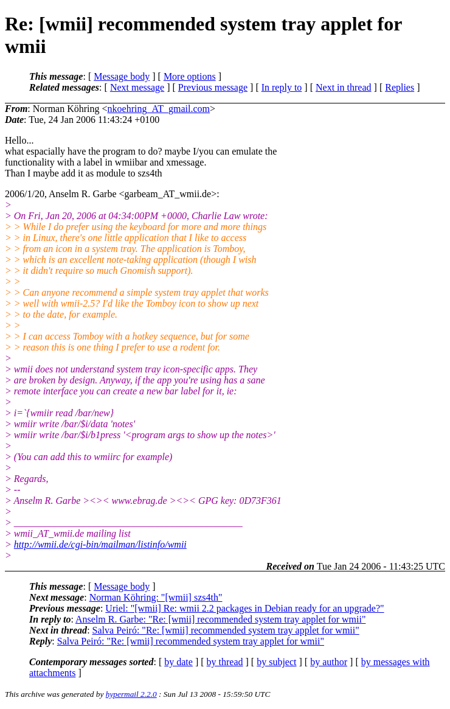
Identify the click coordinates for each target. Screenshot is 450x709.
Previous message (213, 87)
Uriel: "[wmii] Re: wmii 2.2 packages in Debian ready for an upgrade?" (244, 608)
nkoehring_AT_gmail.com (159, 108)
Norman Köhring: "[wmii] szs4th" (156, 597)
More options (190, 76)
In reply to (281, 87)
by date (178, 662)
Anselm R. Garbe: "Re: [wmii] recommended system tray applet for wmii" (220, 619)
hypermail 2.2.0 (131, 694)
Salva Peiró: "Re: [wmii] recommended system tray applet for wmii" (225, 630)
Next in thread (344, 87)
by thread (225, 662)
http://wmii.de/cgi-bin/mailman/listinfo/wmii (100, 544)
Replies (399, 87)
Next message (137, 87)
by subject (276, 662)
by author (328, 662)
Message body (122, 76)
